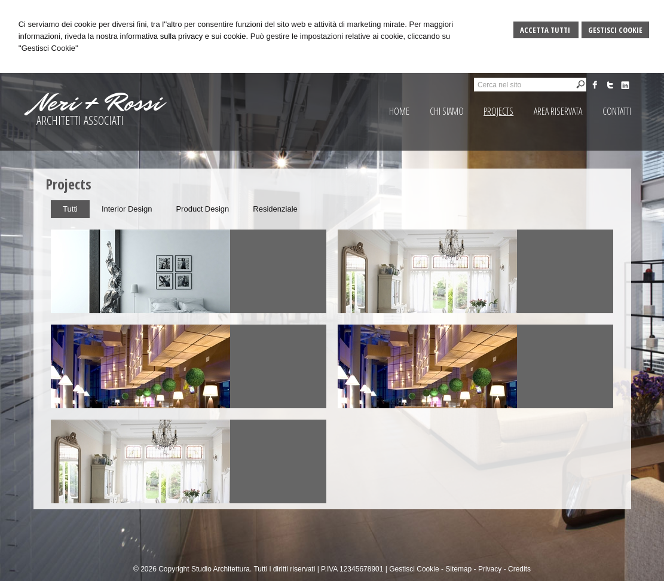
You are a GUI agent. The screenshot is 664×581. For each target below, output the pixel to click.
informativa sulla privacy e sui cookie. (184, 36)
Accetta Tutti (546, 30)
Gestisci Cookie (615, 30)
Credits (519, 569)
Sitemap (458, 569)
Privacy (489, 569)
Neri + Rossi (97, 103)
